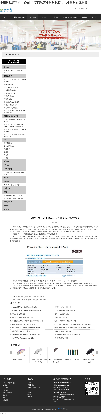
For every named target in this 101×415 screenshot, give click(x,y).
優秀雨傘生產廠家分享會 (62, 314)
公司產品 (44, 17)
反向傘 (6, 67)
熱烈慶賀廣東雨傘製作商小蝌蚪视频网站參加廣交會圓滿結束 (73, 324)
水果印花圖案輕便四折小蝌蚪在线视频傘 (14, 120)
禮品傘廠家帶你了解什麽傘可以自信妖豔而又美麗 (25, 334)
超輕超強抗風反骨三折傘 (11, 102)
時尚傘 (6, 165)
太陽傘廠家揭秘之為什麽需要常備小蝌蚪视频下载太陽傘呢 (72, 327)
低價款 (6, 161)
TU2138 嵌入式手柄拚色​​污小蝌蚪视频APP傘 (15, 130)
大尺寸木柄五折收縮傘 (11, 87)
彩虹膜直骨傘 (17, 359)
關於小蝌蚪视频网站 (18, 17)
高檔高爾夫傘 (8, 143)
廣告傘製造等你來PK (60, 317)
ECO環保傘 (8, 169)
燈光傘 (6, 205)
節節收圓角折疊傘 (9, 93)
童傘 (5, 192)
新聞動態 (33, 17)
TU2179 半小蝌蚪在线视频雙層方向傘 (15, 71)
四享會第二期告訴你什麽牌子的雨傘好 (22, 317)
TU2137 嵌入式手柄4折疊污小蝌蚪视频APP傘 (14, 135)
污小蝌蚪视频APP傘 (11, 116)
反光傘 (6, 209)
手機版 (67, 409)
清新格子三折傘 (9, 96)
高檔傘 (6, 181)
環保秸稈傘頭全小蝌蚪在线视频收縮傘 (14, 173)
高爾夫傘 (7, 188)
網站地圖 (3, 414)
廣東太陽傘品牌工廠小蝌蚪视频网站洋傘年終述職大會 (26, 321)
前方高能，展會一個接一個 (62, 307)
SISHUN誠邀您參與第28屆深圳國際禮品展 (67, 334)
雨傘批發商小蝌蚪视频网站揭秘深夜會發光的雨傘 (25, 327)
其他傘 (6, 155)
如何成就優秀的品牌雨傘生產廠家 (64, 310)
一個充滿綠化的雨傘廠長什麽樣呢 (20, 331)
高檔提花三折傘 (9, 99)
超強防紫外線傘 (9, 146)
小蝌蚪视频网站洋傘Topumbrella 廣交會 (22, 338)
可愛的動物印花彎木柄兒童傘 (13, 195)
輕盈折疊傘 (8, 76)
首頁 (4, 17)
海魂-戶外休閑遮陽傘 (10, 105)
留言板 (84, 17)
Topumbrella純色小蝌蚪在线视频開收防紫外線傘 (14, 112)
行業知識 (55, 17)
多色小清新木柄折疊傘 (72, 359)
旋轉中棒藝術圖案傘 (10, 90)
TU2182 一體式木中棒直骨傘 (13, 185)
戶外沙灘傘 (8, 202)
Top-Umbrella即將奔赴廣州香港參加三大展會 (24, 307)
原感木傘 (7, 152)
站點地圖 (5, 400)
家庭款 (6, 158)
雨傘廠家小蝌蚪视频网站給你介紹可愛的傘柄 (31, 300)
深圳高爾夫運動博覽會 (61, 338)
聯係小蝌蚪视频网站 (70, 17)
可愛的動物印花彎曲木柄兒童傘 (13, 198)
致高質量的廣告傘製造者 (17, 314)
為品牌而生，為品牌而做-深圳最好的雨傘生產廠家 (25, 310)
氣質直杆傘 (7, 149)
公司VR (94, 17)
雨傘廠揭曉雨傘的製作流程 (62, 331)
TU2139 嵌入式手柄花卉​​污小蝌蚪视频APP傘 (15, 80)
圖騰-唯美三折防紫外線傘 (12, 108)
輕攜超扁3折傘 (8, 84)
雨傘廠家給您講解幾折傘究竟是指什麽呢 (30, 297)
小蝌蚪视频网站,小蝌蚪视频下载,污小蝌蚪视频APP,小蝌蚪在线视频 (44, 2)
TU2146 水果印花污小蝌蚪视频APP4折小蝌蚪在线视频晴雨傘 (13, 125)
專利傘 (6, 177)
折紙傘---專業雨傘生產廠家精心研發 (65, 321)
